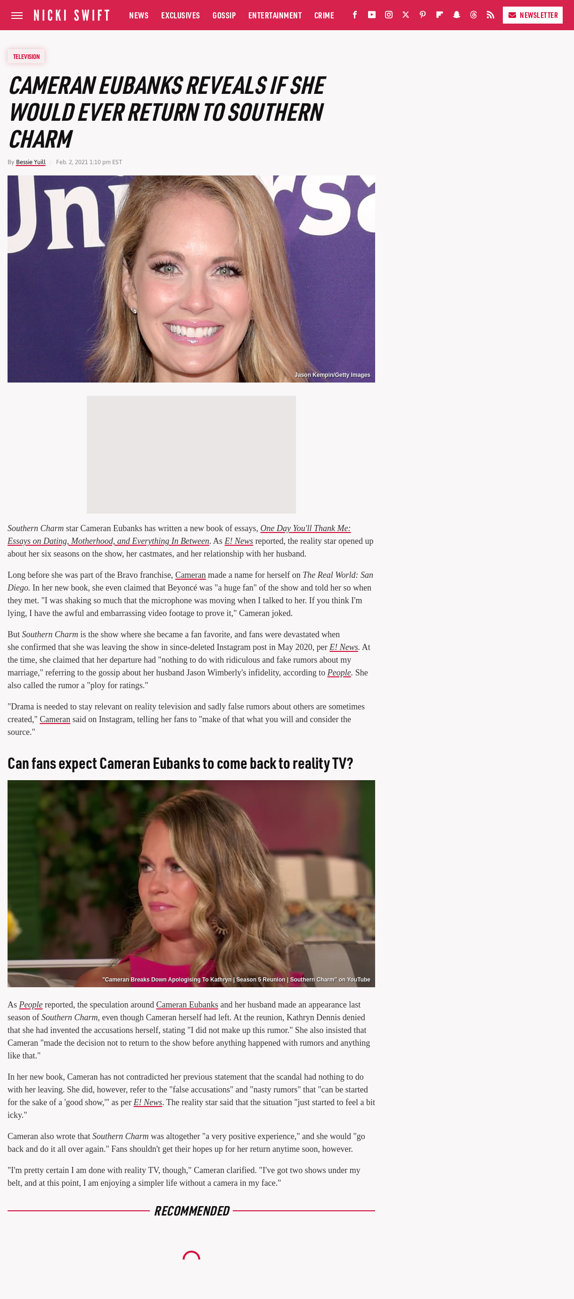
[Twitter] (405, 16)
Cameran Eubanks (187, 1004)
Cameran (190, 575)
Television (26, 56)
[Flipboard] (439, 16)
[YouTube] (372, 16)
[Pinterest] (422, 16)
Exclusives (180, 14)
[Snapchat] (456, 16)
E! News (148, 1102)
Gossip (224, 14)
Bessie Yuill (31, 162)
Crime (324, 14)
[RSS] (490, 16)
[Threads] (473, 16)
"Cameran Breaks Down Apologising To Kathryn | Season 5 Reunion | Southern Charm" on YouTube (236, 980)
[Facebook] (355, 16)
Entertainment (275, 14)
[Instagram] (389, 16)
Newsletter (533, 15)
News (138, 14)
